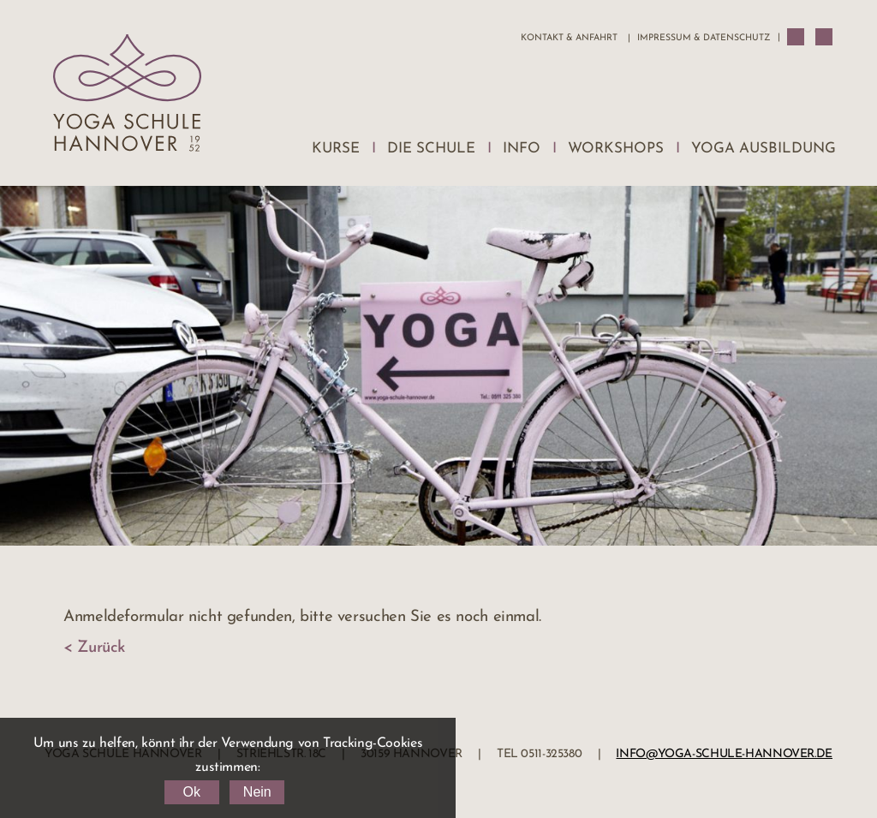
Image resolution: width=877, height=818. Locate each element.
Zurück (101, 648)
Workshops (616, 148)
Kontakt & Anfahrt (569, 38)
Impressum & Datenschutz (703, 38)
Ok (191, 792)
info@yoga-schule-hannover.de (724, 754)
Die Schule (431, 148)
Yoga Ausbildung (763, 148)
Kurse (336, 148)
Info (521, 148)
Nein (257, 792)
